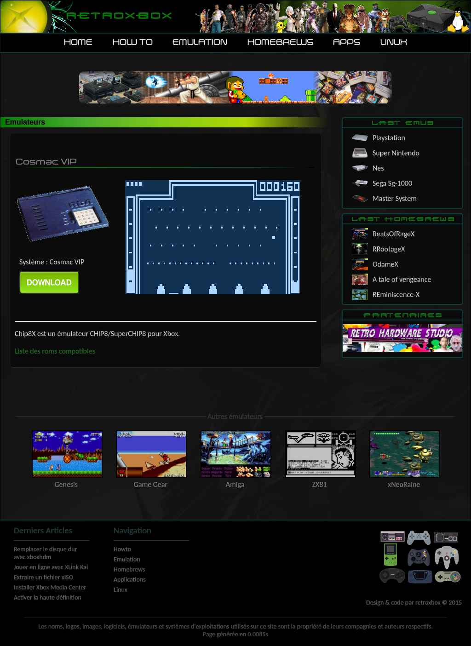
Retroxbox (118, 16)
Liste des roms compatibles (55, 351)
